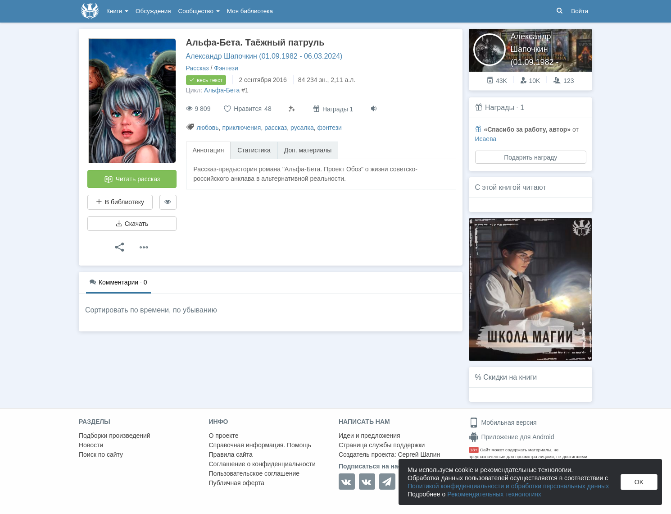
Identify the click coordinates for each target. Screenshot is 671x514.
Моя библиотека (250, 11)
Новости (91, 445)
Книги (117, 11)
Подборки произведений (114, 435)
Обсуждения (153, 11)
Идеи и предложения (369, 435)
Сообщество (199, 11)
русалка (302, 127)
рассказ (275, 127)
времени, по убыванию (178, 310)
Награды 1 (333, 109)
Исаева (486, 138)
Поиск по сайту (101, 454)
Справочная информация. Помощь (260, 445)
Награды (499, 107)
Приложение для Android (511, 437)
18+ (474, 449)
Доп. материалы (308, 150)
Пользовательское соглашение (254, 473)
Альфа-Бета (222, 90)
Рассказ (197, 68)
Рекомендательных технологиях (494, 494)
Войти (579, 11)
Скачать (132, 223)
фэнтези (329, 127)
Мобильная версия (503, 422)
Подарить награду (530, 157)
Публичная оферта (237, 482)
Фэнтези (226, 68)
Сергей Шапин (419, 454)
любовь (207, 127)
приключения (241, 127)
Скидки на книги (510, 377)
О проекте (224, 435)
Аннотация (208, 150)
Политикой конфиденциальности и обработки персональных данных (508, 486)
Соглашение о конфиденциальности (262, 464)
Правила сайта (231, 454)
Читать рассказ (132, 179)
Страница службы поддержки (382, 445)
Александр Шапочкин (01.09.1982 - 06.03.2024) (264, 56)
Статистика (254, 150)
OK (639, 482)
